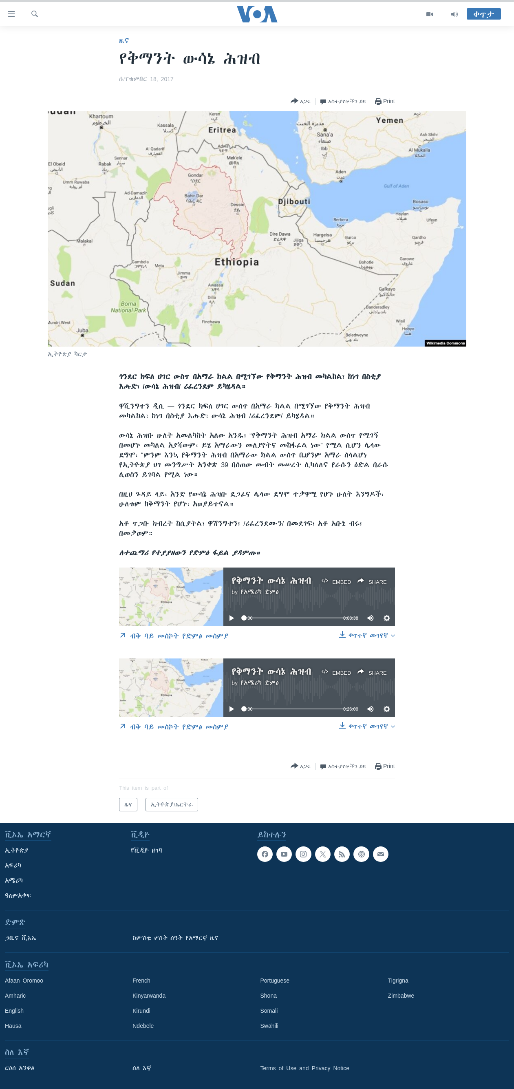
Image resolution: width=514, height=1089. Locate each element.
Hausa (13, 1025)
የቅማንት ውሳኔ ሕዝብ (271, 581)
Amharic (15, 995)
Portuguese (275, 980)
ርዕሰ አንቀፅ (19, 1068)
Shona (268, 995)
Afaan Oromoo (24, 980)
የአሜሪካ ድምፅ (259, 592)
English (14, 1010)
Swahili (269, 1025)
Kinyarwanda (148, 995)
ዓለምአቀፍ (18, 895)
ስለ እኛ (141, 1068)
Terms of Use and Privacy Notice (305, 1068)
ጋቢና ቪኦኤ (20, 938)
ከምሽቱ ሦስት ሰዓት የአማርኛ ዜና (175, 938)
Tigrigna (398, 980)
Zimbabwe (401, 995)
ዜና (124, 41)
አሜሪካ (14, 880)
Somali (269, 1010)
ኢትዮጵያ (17, 850)
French (141, 980)
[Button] (301, 101)
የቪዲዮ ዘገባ (146, 850)
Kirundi (141, 1010)
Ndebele (143, 1025)
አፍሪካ (13, 865)
